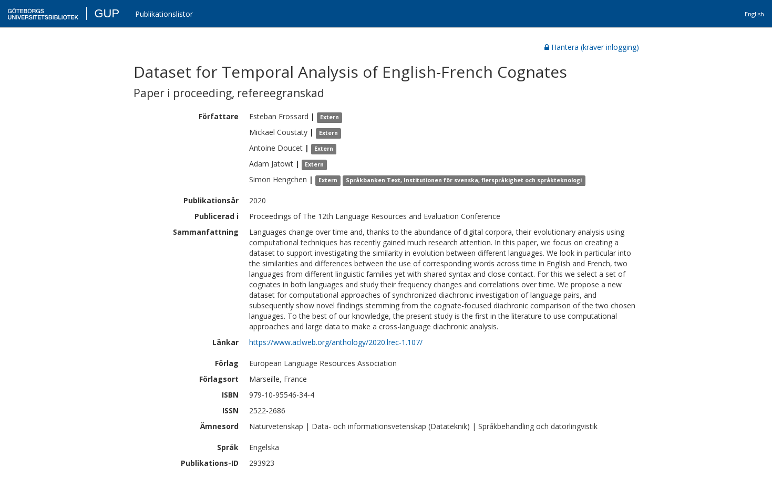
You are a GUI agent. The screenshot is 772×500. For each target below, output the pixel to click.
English (754, 14)
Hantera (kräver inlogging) (591, 47)
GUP (106, 13)
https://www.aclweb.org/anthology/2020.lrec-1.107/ (336, 342)
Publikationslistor (164, 14)
